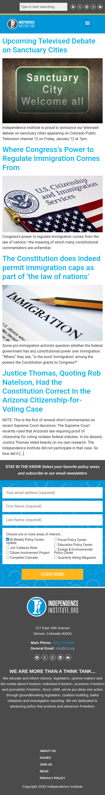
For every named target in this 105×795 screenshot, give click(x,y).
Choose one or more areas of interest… (34, 534)
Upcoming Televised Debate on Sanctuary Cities (48, 45)
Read (44, 771)
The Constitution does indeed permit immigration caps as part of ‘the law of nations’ (51, 267)
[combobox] (43, 7)
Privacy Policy (52, 778)
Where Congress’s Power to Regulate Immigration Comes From (51, 158)
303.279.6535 (63, 643)
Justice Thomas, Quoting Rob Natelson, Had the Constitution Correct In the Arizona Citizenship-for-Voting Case (51, 391)
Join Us (46, 764)
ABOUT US (48, 751)
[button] (87, 23)
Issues (45, 757)
